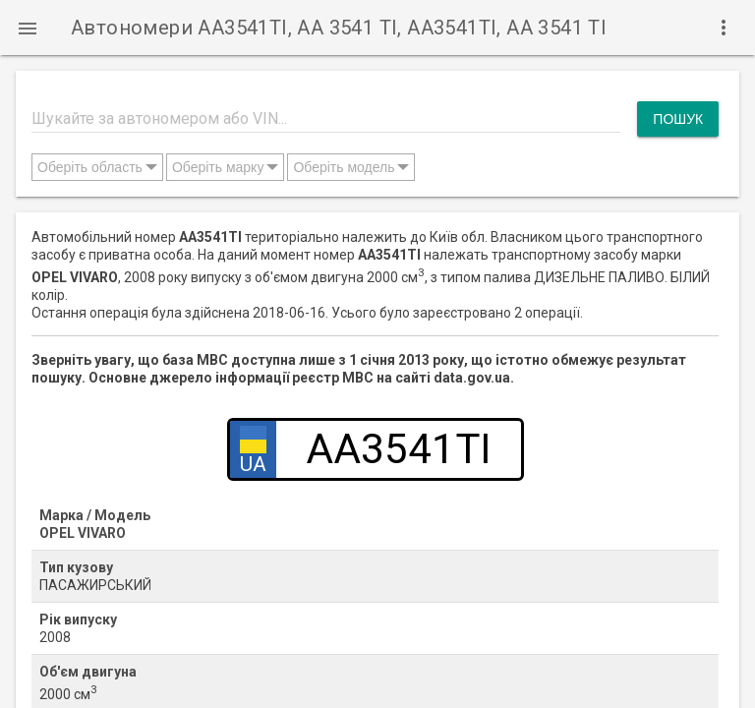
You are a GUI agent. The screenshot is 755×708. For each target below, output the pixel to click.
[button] (27, 27)
